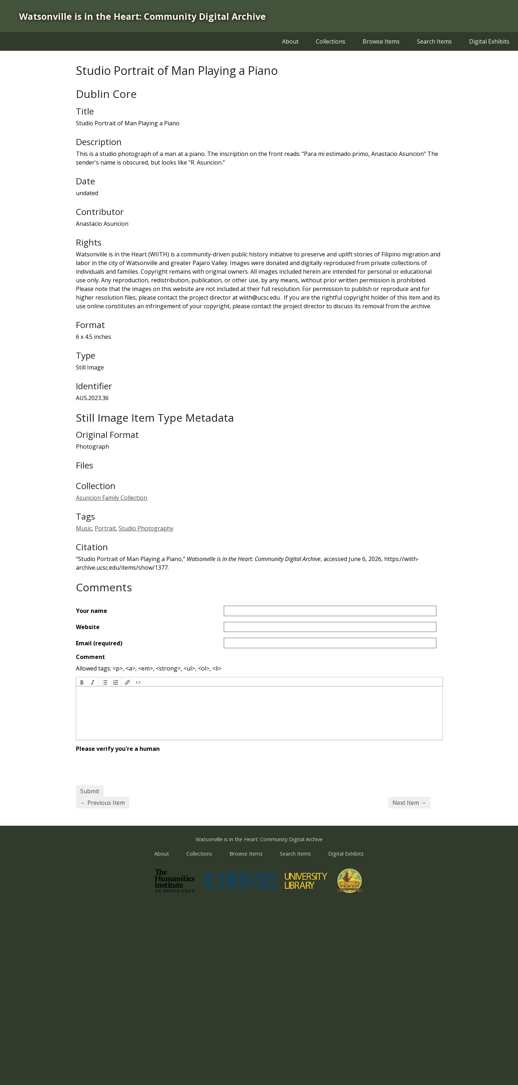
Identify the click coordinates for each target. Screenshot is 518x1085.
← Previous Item (102, 803)
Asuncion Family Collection (111, 498)
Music (84, 528)
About (290, 41)
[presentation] (82, 681)
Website (88, 627)
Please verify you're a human (118, 749)
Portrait (105, 528)
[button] (82, 681)
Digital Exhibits (489, 41)
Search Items (434, 41)
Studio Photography (146, 528)
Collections (330, 41)
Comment (90, 657)
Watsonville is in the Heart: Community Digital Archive (142, 16)
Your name (91, 611)
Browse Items (381, 41)
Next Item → (409, 803)
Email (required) (99, 643)
